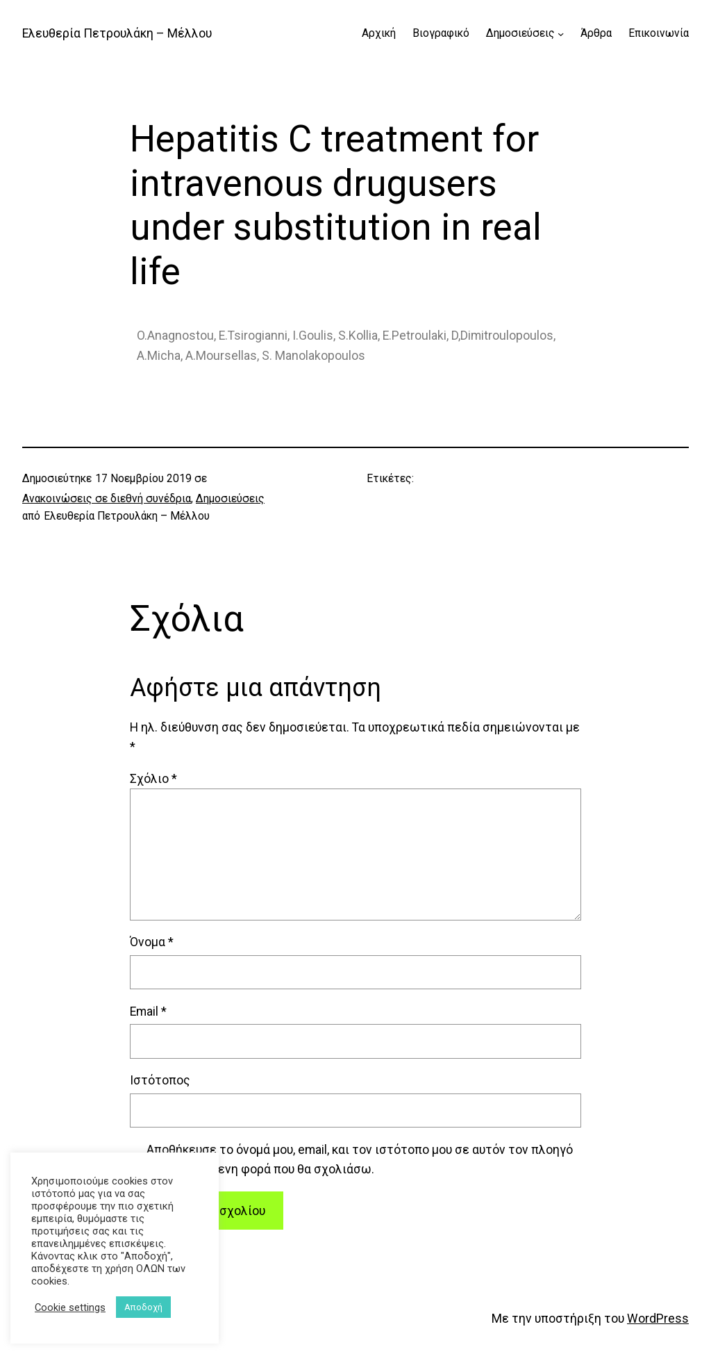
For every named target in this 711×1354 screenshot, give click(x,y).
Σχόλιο (153, 779)
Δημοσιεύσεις (230, 499)
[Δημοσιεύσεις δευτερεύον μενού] (561, 34)
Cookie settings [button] (70, 1307)
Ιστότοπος (160, 1080)
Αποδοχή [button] (143, 1307)
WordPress (658, 1319)
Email (148, 1011)
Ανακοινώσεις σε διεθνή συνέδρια (106, 499)
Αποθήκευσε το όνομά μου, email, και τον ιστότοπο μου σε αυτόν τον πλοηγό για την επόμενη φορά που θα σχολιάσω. (360, 1159)
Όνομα (152, 942)
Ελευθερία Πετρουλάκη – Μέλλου (117, 33)
